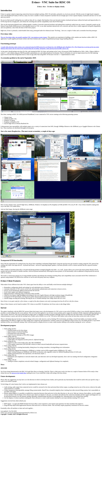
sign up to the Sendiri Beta (19, 373)
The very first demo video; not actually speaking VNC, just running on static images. (24, 37)
